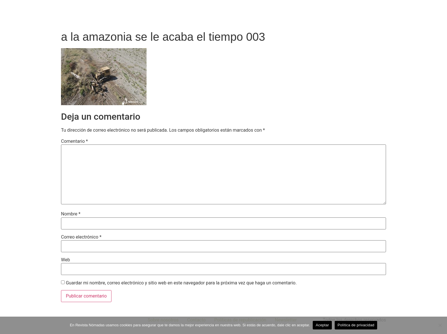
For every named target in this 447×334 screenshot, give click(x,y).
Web (65, 260)
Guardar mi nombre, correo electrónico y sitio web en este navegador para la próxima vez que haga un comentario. (181, 283)
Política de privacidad (356, 325)
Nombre (70, 214)
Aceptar (322, 325)
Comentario (74, 141)
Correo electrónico (81, 237)
